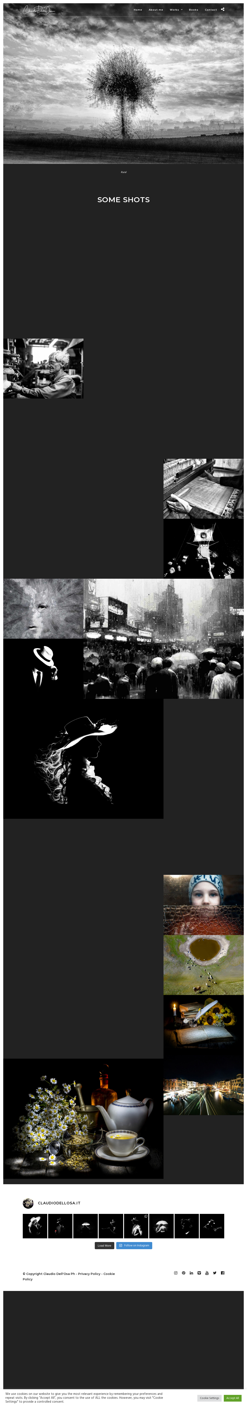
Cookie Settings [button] (209, 1398)
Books (193, 9)
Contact (211, 9)
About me (156, 9)
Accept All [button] (232, 1398)
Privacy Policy (89, 1274)
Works (174, 9)
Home (138, 9)
